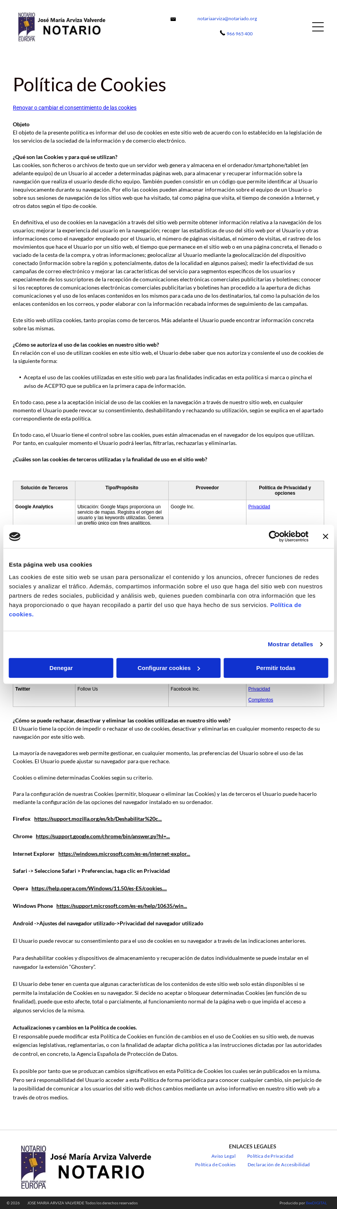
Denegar (61, 668)
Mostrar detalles (290, 644)
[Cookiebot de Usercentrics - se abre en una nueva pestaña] (274, 537)
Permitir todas (275, 668)
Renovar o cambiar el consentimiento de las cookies (74, 108)
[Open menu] (318, 27)
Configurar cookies (169, 668)
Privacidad (259, 506)
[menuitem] (223, 1155)
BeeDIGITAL (316, 1202)
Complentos (260, 700)
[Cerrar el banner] (325, 536)
